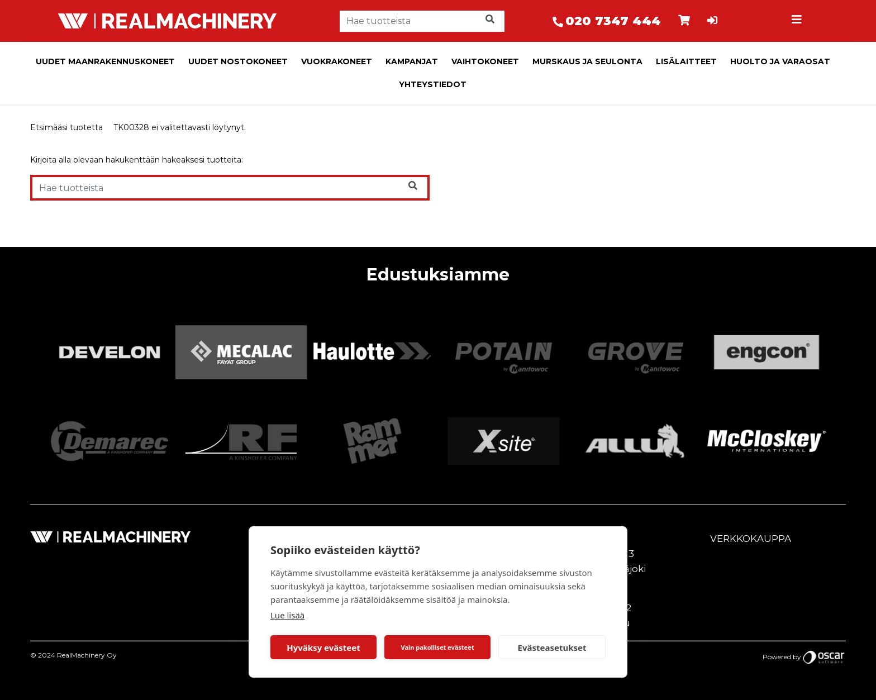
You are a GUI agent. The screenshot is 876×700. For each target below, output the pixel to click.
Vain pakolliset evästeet (437, 647)
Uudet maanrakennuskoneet (105, 61)
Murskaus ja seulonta (587, 61)
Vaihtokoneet (485, 61)
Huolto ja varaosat (780, 61)
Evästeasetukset (552, 647)
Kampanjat (411, 61)
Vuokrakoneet (336, 61)
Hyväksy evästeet (323, 647)
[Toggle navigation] (798, 21)
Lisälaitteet (686, 61)
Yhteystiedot (432, 84)
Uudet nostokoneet (238, 61)
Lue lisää (287, 615)
